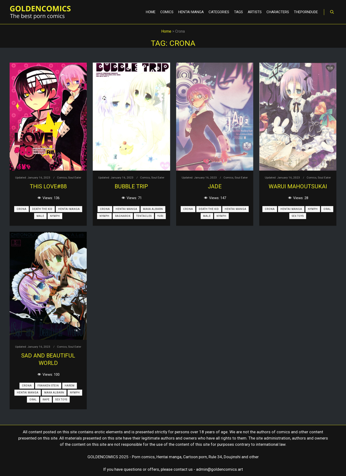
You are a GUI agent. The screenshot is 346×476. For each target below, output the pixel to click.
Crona (21, 209)
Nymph (55, 216)
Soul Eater (74, 177)
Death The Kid (42, 209)
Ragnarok (122, 216)
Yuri (160, 216)
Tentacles (144, 216)
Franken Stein (48, 385)
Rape (46, 399)
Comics (62, 177)
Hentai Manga (69, 209)
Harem (69, 385)
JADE (215, 186)
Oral (327, 209)
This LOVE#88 (48, 186)
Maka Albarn (153, 209)
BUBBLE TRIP (131, 186)
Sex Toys (298, 216)
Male (40, 216)
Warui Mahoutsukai (298, 186)
